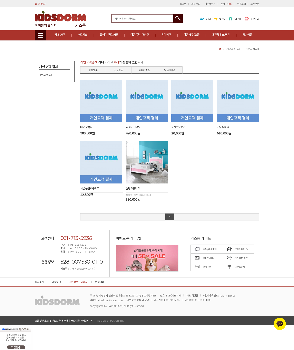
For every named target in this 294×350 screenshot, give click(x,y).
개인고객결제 (252, 48)
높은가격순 (144, 70)
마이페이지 (210, 3)
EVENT (237, 18)
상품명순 (93, 70)
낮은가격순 (169, 70)
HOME (220, 49)
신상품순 (118, 70)
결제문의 (207, 266)
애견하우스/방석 (221, 34)
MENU (40, 35)
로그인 (183, 3)
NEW (222, 18)
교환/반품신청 (241, 249)
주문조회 (241, 3)
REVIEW (254, 18)
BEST (208, 18)
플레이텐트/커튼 (109, 34)
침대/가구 (59, 34)
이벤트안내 (240, 266)
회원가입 (195, 3)
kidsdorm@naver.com (110, 300)
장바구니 (226, 3)
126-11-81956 (227, 295)
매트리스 (83, 34)
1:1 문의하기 (209, 257)
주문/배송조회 (210, 249)
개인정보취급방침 (78, 282)
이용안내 (99, 282)
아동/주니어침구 (139, 34)
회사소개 (39, 282)
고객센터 (255, 3)
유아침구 (166, 34)
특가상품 (247, 34)
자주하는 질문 (241, 257)
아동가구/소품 (191, 34)
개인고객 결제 (233, 48)
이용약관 (56, 282)
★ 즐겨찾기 (40, 3)
